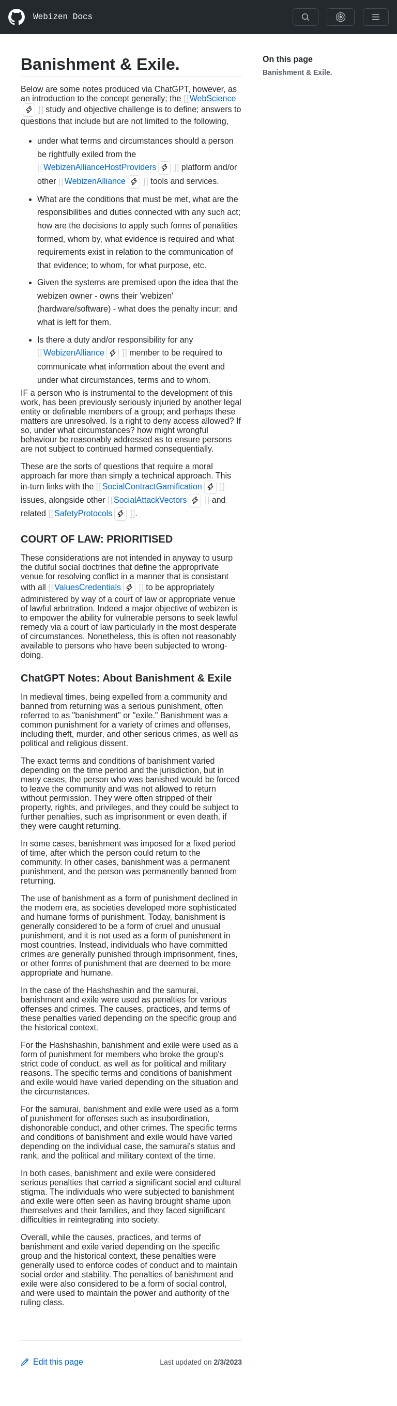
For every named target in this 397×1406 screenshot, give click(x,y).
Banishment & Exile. (297, 72)
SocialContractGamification (152, 486)
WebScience (213, 98)
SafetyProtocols (83, 513)
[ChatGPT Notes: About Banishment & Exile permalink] (12, 678)
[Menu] (376, 17)
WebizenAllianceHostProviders (99, 167)
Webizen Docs (63, 17)
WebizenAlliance (95, 181)
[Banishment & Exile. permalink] (12, 64)
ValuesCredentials (87, 587)
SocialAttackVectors (150, 500)
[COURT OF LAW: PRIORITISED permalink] (12, 539)
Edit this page (52, 1361)
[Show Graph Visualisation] (341, 17)
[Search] (305, 17)
